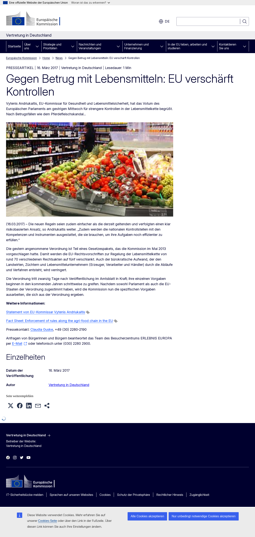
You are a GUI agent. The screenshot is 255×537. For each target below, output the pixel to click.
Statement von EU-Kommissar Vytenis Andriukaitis (45, 312)
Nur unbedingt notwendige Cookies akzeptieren (203, 516)
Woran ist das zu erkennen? (90, 2)
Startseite (14, 46)
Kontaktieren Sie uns (227, 46)
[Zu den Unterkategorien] (37, 46)
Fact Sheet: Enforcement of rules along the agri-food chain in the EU (59, 321)
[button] (10, 405)
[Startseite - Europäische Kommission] (36, 19)
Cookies (105, 495)
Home (46, 58)
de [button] (164, 21)
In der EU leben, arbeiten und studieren (187, 46)
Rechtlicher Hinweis (169, 495)
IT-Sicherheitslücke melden (24, 495)
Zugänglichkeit (199, 495)
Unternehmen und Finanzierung (136, 46)
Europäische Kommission (21, 58)
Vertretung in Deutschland (69, 385)
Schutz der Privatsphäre (133, 495)
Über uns (27, 46)
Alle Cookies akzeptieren (147, 516)
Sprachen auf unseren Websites (71, 495)
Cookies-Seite (47, 520)
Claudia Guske (41, 329)
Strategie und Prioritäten (52, 46)
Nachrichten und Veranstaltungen (90, 46)
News (59, 58)
